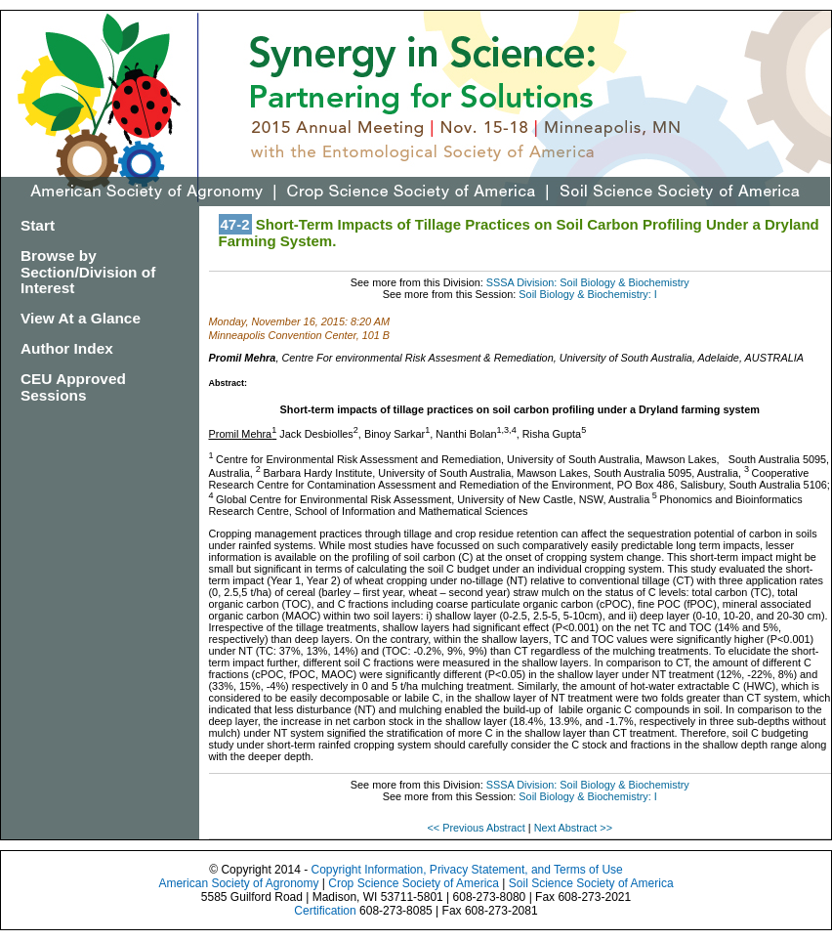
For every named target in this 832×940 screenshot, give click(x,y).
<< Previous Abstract (477, 827)
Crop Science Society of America (413, 883)
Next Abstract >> (573, 827)
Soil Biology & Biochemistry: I (587, 294)
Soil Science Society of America (591, 883)
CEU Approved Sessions (73, 387)
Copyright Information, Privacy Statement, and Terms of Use (466, 869)
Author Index (67, 348)
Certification (324, 911)
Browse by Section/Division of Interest (88, 272)
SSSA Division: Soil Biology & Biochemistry (587, 282)
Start (38, 225)
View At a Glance (81, 318)
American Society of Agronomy (238, 883)
